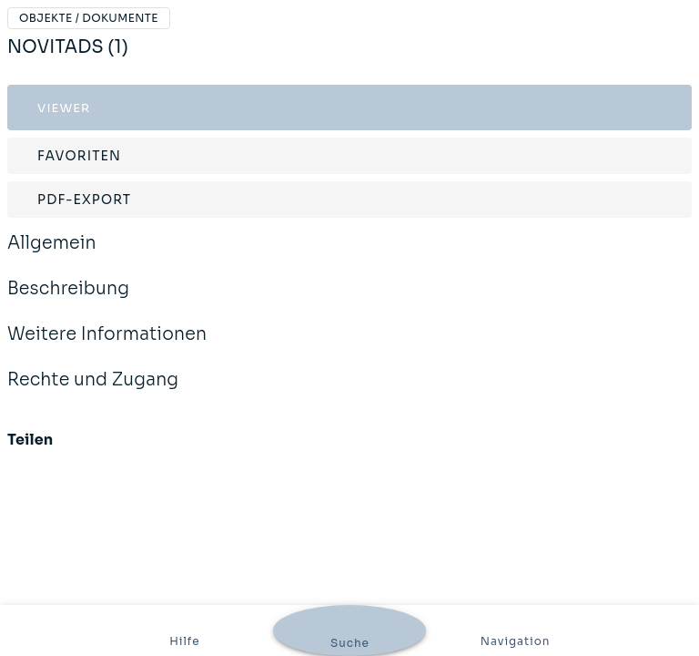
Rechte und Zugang (92, 392)
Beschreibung (68, 300)
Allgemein (51, 255)
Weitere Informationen (107, 346)
